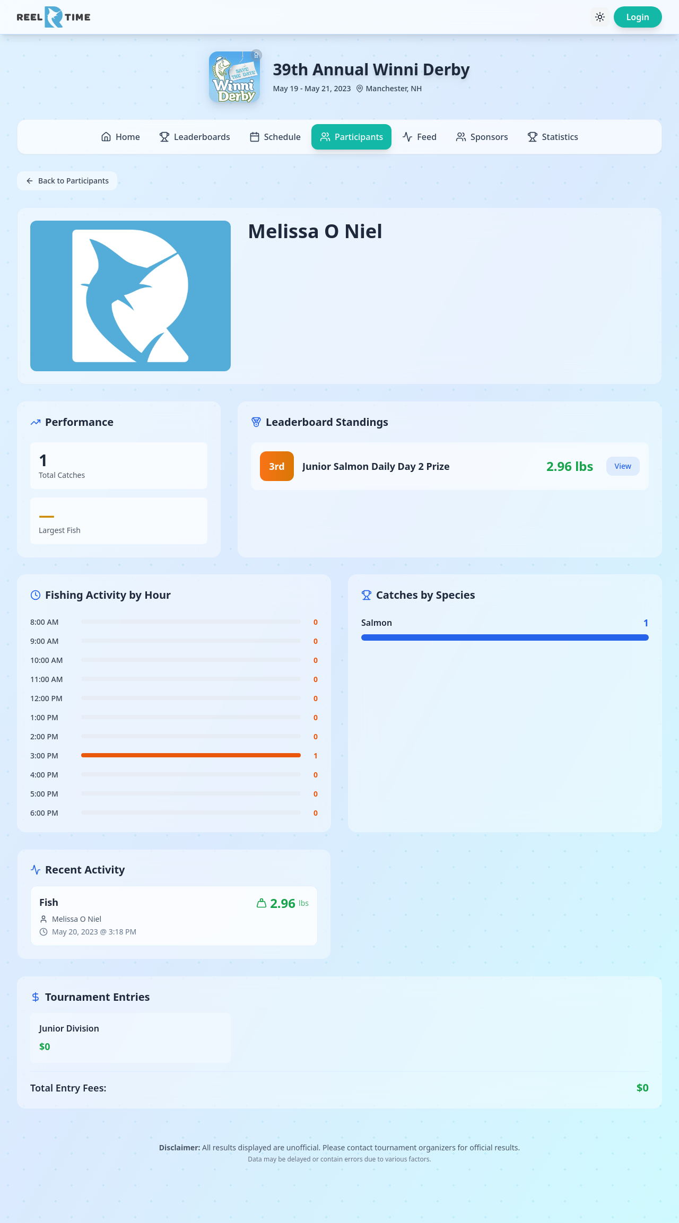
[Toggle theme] (600, 17)
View (623, 466)
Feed (419, 137)
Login (637, 17)
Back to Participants (67, 181)
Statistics (552, 137)
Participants (351, 137)
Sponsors (482, 137)
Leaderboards (194, 137)
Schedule (275, 137)
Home (120, 137)
